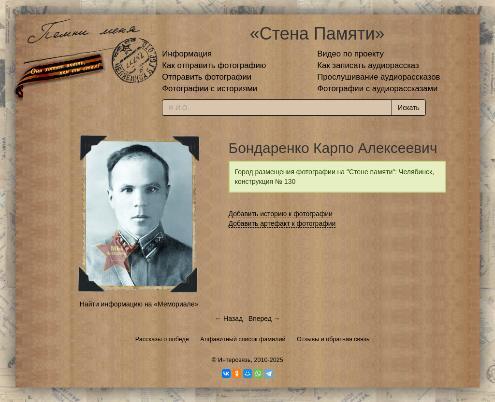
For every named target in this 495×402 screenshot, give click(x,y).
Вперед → (264, 318)
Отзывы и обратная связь (333, 339)
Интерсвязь (234, 360)
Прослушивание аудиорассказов (378, 77)
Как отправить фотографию (214, 65)
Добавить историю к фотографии (281, 214)
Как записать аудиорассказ (368, 65)
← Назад (229, 318)
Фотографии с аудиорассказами (377, 88)
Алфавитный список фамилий (242, 339)
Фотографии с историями (209, 88)
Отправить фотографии (206, 77)
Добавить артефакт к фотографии (282, 223)
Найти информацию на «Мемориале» (139, 304)
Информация (187, 53)
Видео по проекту (350, 53)
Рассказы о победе (162, 339)
